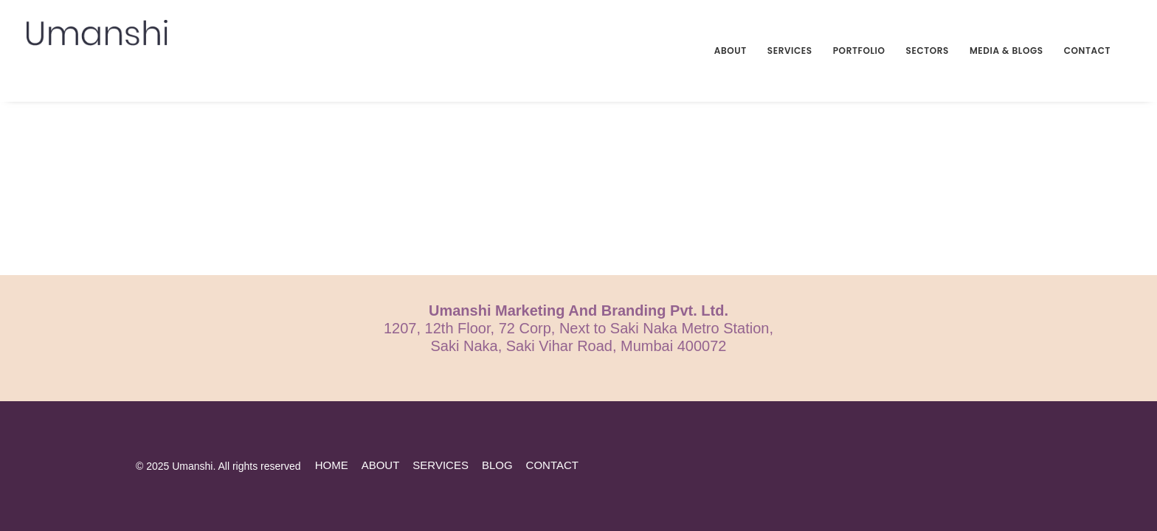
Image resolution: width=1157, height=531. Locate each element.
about (381, 465)
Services (789, 50)
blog (497, 465)
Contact (1087, 50)
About (730, 50)
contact (552, 465)
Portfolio (859, 50)
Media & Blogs (1006, 50)
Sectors (927, 50)
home (331, 465)
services (440, 465)
